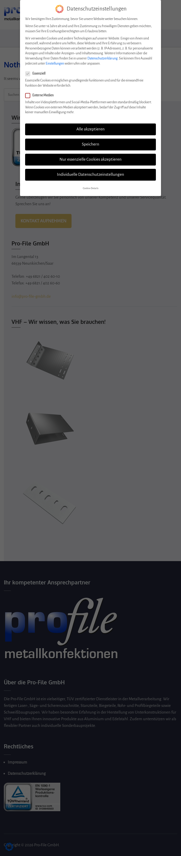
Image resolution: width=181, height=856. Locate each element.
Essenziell (37, 71)
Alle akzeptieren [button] (90, 126)
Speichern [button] (90, 141)
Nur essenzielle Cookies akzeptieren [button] (90, 156)
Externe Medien (41, 92)
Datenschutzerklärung (102, 56)
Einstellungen (55, 61)
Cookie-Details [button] (90, 185)
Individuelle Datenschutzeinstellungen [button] (90, 172)
